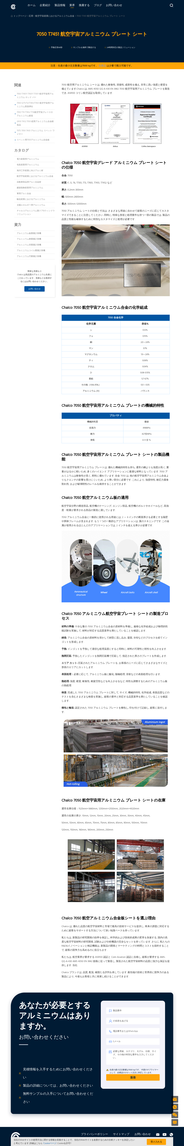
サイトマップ (121, 1133)
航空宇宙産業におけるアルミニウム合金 (54, 15)
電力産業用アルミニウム (28, 158)
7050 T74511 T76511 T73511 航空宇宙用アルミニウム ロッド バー (35, 94)
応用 (31, 15)
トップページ (20, 15)
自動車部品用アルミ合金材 (29, 181)
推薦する (89, 6)
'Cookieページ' (50, 1143)
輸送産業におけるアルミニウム (31, 198)
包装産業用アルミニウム (28, 164)
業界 (77, 6)
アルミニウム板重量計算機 (29, 232)
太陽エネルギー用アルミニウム (31, 204)
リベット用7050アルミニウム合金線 (33, 139)
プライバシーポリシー (94, 1133)
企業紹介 (49, 6)
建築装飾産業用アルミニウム (30, 187)
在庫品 (102, 65)
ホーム (36, 6)
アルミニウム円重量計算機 (29, 255)
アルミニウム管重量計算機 (29, 244)
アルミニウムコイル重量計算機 (31, 249)
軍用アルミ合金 (24, 192)
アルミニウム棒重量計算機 (29, 238)
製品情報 (64, 6)
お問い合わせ (119, 6)
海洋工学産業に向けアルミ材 (30, 169)
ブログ (102, 6)
